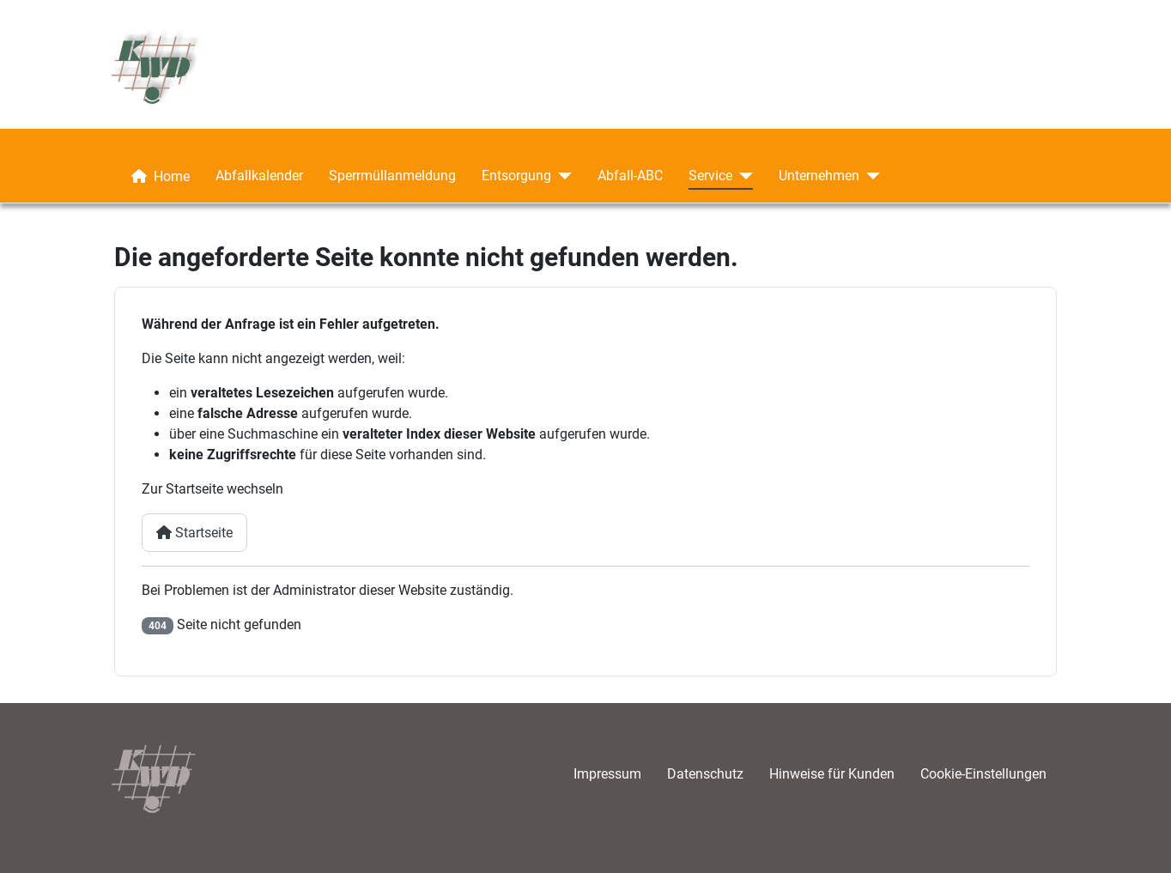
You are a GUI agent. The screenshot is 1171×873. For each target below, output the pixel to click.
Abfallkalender (259, 175)
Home (157, 176)
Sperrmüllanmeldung (392, 175)
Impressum (607, 774)
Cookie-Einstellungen (983, 774)
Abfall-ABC (630, 175)
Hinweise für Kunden (832, 774)
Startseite (194, 532)
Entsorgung (516, 175)
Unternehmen (819, 175)
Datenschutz (705, 774)
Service (710, 175)
